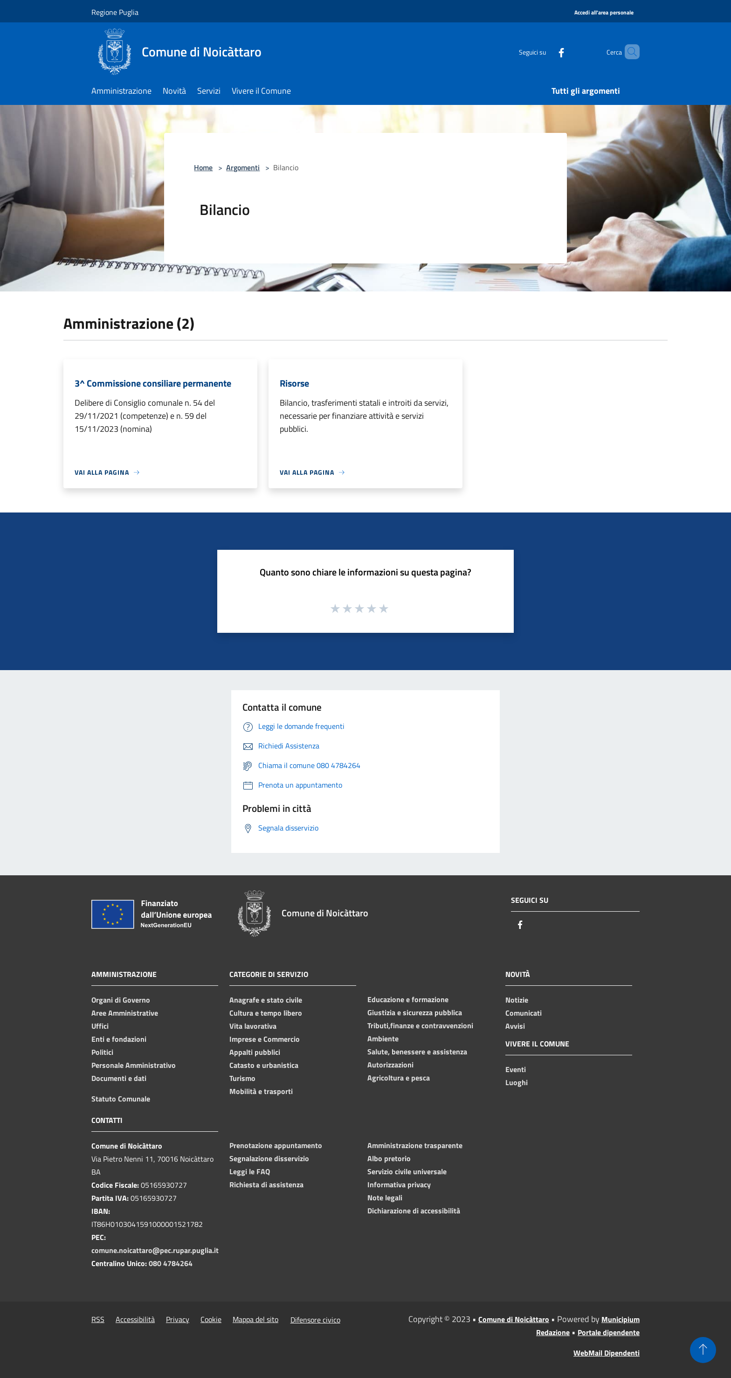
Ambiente (383, 1038)
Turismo (242, 1078)
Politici (102, 1052)
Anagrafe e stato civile (265, 999)
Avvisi (515, 1026)
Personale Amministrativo (133, 1065)
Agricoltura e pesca (398, 1077)
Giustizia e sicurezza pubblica (414, 1012)
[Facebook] (545, 51)
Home (203, 167)
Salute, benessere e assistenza (417, 1051)
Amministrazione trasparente (414, 1145)
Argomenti (243, 167)
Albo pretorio (389, 1158)
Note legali (384, 1197)
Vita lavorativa (252, 1026)
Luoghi (516, 1082)
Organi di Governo (120, 999)
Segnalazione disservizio (269, 1158)
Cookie (210, 1319)
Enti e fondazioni (118, 1039)
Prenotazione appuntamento (275, 1145)
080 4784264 (171, 1263)
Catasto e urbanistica (263, 1065)
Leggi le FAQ (249, 1171)
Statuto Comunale (120, 1098)
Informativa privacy (399, 1184)
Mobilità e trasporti (261, 1091)
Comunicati (523, 1012)
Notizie (516, 999)
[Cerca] (628, 52)
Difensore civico (315, 1319)
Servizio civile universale (407, 1171)
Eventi (515, 1069)
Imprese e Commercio (264, 1039)
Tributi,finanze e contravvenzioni (420, 1025)
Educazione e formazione (407, 999)
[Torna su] (703, 1350)
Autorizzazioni (390, 1064)
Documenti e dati (118, 1078)
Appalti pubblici (254, 1052)
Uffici (100, 1026)
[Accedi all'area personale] (604, 12)
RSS (97, 1319)
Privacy (177, 1319)
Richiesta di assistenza (266, 1184)
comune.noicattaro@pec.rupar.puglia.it (155, 1250)
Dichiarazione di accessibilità (413, 1210)
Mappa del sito (255, 1319)
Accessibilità (135, 1319)
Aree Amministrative (124, 1012)
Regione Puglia (114, 12)
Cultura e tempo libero (265, 1012)
